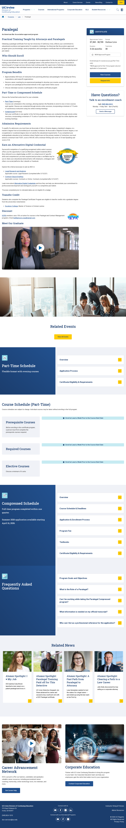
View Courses (105, 75)
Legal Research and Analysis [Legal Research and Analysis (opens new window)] (15, 171)
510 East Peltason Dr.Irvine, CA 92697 (9, 809)
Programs (11, 17)
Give (121, 2)
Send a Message (105, 111)
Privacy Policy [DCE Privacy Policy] (119, 822)
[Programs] (29, 10)
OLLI (87, 10)
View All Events (63, 337)
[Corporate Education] (94, 743)
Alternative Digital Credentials (25, 183)
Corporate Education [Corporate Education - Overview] (74, 10)
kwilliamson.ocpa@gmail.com (24, 218)
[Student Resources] (101, 10)
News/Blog (98, 2)
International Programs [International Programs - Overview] (55, 10)
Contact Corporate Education (79, 784)
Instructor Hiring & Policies (115, 806)
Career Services (77, 2)
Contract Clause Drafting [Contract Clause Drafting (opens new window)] (14, 177)
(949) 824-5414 (107, 104)
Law (19, 17)
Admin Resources (118, 810)
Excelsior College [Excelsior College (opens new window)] (11, 206)
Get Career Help (11, 790)
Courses (41, 10)
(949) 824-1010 (7, 815)
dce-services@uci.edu (9, 820)
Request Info (105, 81)
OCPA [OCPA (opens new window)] (4, 216)
